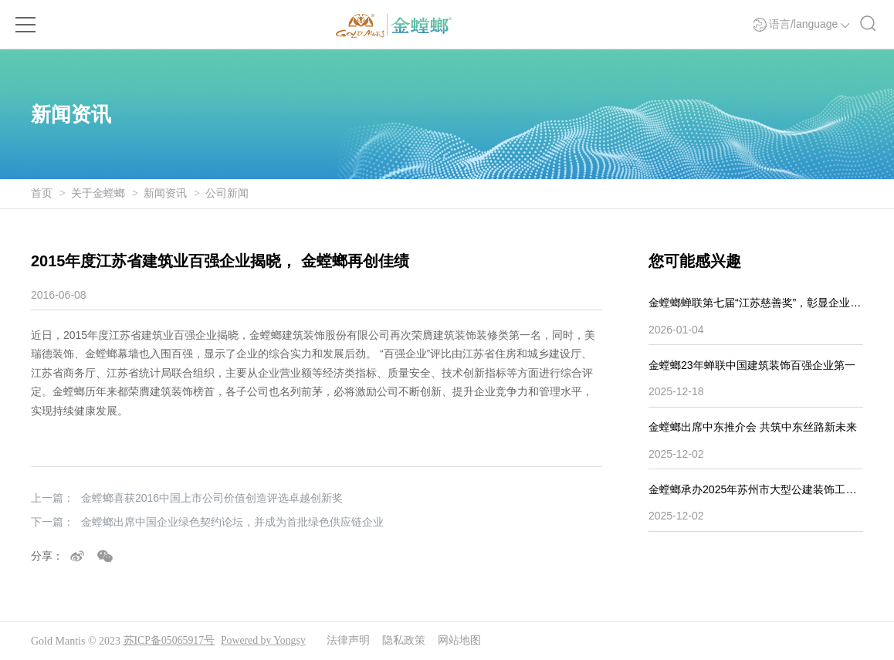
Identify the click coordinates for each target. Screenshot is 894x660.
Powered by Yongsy (265, 641)
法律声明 (350, 641)
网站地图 (461, 641)
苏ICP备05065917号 (170, 641)
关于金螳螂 (98, 193)
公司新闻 (227, 193)
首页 (41, 193)
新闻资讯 (165, 193)
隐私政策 (406, 641)
